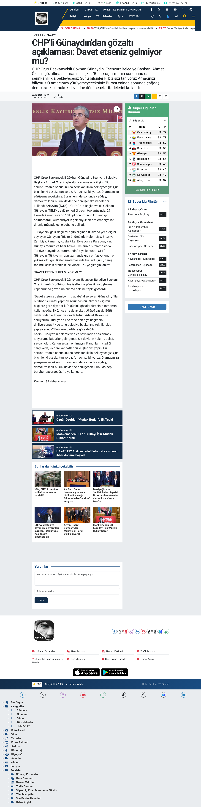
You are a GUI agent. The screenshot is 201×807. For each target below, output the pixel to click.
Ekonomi (19, 714)
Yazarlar (13, 738)
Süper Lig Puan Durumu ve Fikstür (47, 661)
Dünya (17, 718)
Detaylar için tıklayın (147, 189)
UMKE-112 (91, 9)
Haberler (37, 35)
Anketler (13, 758)
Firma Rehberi (16, 742)
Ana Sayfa (14, 702)
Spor (120, 16)
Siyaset (51, 35)
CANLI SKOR (147, 306)
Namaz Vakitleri (112, 651)
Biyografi (13, 754)
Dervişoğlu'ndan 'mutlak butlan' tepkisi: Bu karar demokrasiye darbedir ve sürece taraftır (105, 495)
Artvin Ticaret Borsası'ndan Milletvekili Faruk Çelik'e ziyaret (73, 529)
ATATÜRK (134, 16)
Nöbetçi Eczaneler (43, 651)
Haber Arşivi (145, 659)
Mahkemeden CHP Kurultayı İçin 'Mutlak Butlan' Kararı (105, 527)
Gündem (74, 9)
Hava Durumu (76, 651)
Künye (87, 16)
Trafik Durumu (146, 651)
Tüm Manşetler (76, 659)
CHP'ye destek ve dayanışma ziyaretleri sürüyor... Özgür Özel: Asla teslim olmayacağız (47, 531)
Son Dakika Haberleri (115, 659)
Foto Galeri (15, 730)
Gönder (41, 600)
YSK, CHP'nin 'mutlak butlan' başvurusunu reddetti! (46, 492)
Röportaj (13, 750)
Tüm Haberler (104, 16)
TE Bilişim (163, 684)
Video (11, 734)
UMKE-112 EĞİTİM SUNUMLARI (122, 9)
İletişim (73, 16)
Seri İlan (13, 746)
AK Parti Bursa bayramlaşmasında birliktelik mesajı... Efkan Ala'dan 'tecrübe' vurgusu (77, 495)
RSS (37, 684)
